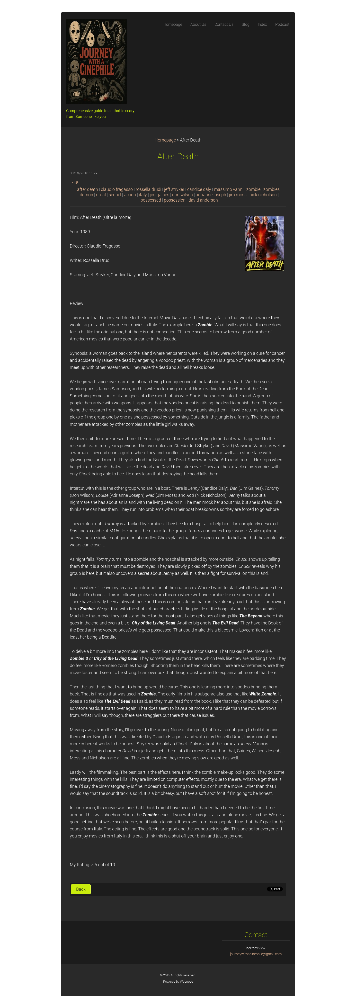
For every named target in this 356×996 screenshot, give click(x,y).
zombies (271, 189)
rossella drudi (148, 189)
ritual (101, 194)
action (130, 194)
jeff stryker (174, 189)
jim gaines (159, 194)
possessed (151, 200)
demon (86, 194)
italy (143, 194)
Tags (74, 181)
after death (87, 189)
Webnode (186, 981)
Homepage (165, 140)
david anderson (203, 200)
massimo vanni (228, 189)
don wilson (182, 194)
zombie (253, 189)
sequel (115, 194)
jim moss (238, 194)
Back (81, 889)
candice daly (199, 189)
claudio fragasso (117, 189)
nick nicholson (263, 194)
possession (175, 200)
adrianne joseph (211, 194)
